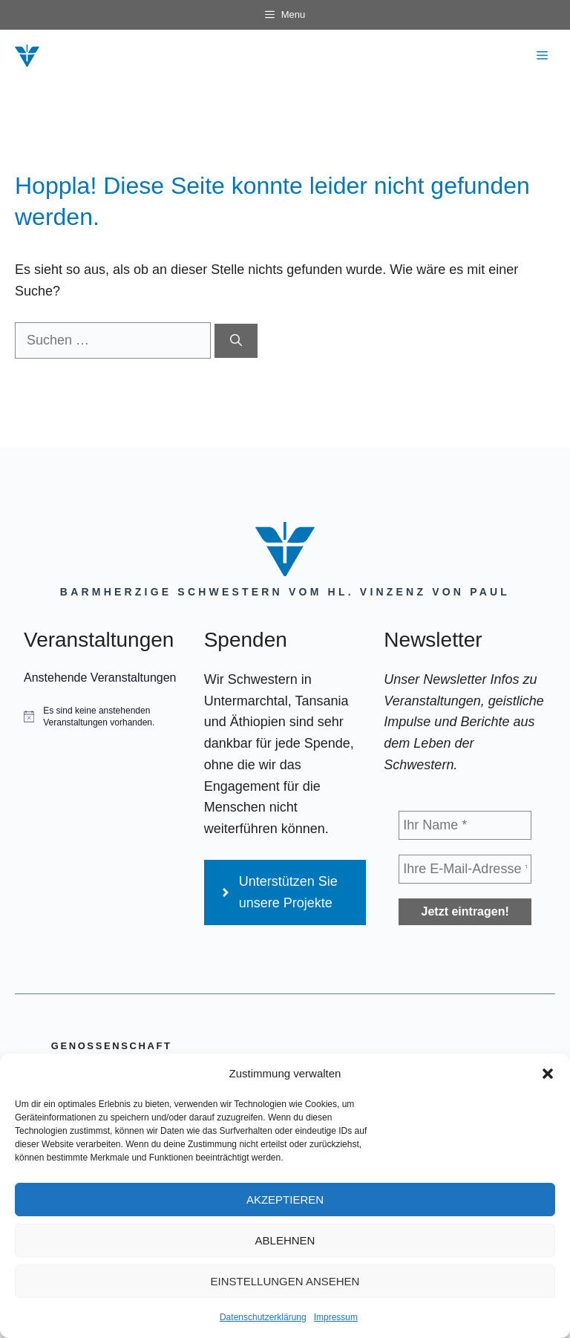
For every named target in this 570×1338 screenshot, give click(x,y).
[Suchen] (236, 341)
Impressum (336, 1317)
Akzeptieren (285, 1199)
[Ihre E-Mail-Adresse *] (465, 869)
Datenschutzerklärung (263, 1317)
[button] (547, 1073)
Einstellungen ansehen (285, 1281)
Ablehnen (285, 1240)
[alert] (105, 717)
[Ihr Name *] (465, 825)
